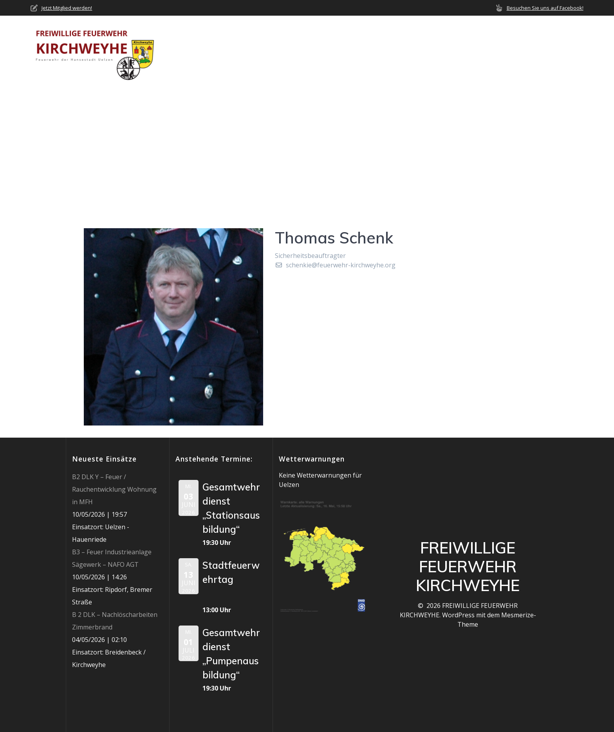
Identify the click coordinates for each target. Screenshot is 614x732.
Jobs (531, 51)
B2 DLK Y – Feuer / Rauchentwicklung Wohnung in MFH (114, 489)
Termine (446, 51)
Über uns (308, 51)
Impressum (566, 51)
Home (274, 51)
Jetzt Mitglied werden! (67, 7)
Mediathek (488, 51)
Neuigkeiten (361, 51)
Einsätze (407, 51)
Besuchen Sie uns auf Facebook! (545, 7)
